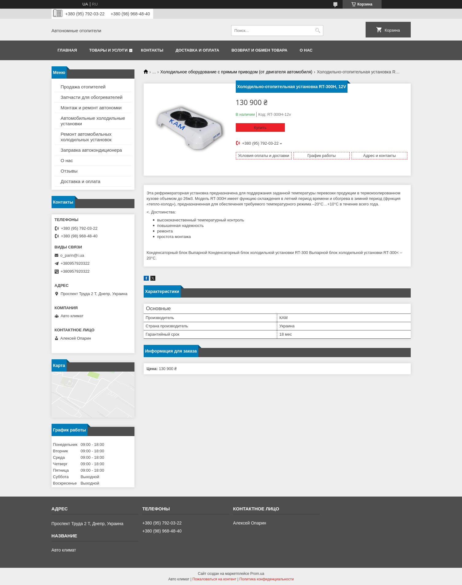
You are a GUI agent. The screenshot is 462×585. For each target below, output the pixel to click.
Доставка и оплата (197, 50)
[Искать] (318, 30)
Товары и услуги (108, 50)
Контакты (152, 50)
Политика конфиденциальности (266, 579)
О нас (306, 50)
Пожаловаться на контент (214, 579)
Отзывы (69, 171)
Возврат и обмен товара (259, 50)
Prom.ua (257, 573)
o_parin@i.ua (72, 255)
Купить (260, 127)
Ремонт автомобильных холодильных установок (86, 136)
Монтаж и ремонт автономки (91, 107)
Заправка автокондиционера (91, 150)
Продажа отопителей (83, 86)
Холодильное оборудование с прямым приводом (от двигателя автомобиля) (236, 71)
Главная (67, 50)
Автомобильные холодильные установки (93, 120)
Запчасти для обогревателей (92, 97)
